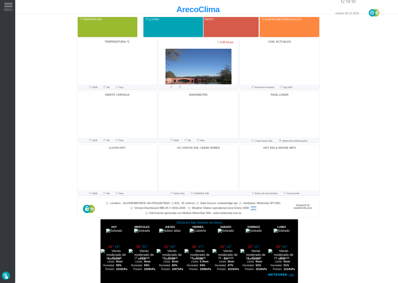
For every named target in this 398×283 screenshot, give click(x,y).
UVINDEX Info (199, 193)
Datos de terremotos (265, 193)
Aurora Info (292, 193)
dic (107, 87)
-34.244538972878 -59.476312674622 (146, 203)
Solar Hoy (177, 193)
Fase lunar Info (262, 141)
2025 (93, 87)
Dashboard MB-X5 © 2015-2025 (165, 207)
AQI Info (286, 87)
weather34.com (303, 208)
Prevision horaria (263, 87)
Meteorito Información (293, 141)
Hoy (119, 87)
